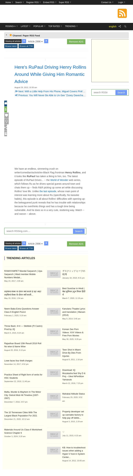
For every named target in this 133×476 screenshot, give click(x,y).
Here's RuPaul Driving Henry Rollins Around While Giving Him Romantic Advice (49, 74)
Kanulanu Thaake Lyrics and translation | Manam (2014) (73, 308)
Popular (64, 468)
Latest (52, 468)
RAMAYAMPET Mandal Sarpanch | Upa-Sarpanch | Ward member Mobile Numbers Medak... (23, 274)
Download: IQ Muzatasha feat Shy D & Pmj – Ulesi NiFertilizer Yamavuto (73, 365)
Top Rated (78, 468)
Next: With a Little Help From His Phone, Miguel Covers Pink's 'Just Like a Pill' (57, 91)
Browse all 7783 (26, 46)
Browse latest (11, 46)
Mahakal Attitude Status (73, 383)
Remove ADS (76, 41)
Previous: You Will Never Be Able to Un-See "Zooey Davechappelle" (52, 95)
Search (79, 231)
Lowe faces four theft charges (17, 359)
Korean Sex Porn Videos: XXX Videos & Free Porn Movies (73, 328)
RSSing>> (40, 468)
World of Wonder (59, 180)
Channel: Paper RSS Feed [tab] (24, 35)
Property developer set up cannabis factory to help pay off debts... (74, 403)
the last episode (48, 191)
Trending (92, 468)
